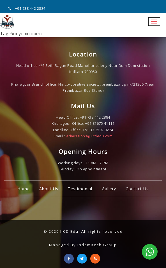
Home (23, 188)
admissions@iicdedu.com (89, 135)
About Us (48, 188)
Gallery (109, 188)
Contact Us (137, 188)
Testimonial (80, 188)
